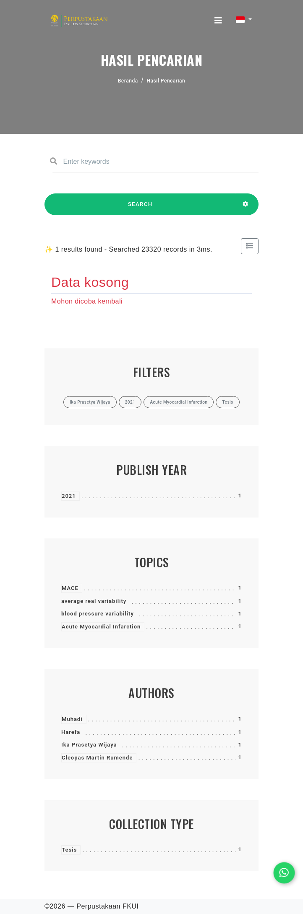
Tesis (69, 850)
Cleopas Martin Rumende (97, 757)
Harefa (70, 732)
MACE (70, 588)
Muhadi (72, 719)
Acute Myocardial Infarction (101, 626)
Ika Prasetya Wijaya (89, 744)
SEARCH (140, 208)
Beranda (128, 81)
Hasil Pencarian (166, 81)
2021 (69, 496)
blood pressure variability (97, 613)
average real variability (93, 601)
